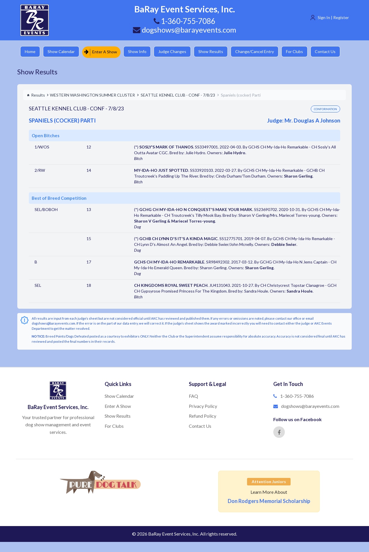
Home (30, 51)
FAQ (193, 396)
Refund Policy (202, 416)
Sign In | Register (333, 17)
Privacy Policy (203, 405)
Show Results (213, 51)
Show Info (138, 51)
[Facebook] (279, 432)
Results (36, 94)
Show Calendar (62, 51)
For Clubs (298, 51)
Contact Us (330, 51)
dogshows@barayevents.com (184, 29)
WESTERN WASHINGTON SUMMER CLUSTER (92, 94)
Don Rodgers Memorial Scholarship (269, 501)
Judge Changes (175, 51)
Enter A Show (101, 51)
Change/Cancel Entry (258, 51)
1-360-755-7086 (297, 396)
